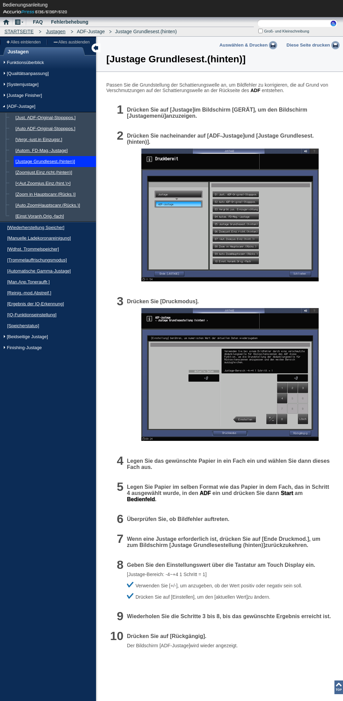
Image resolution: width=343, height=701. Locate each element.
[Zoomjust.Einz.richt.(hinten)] (43, 172)
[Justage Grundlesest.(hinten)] (45, 161)
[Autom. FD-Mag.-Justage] (41, 150)
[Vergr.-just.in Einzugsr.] (38, 139)
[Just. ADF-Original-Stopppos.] (45, 117)
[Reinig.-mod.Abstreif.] (29, 292)
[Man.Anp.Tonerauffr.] (28, 281)
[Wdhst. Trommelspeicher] (33, 249)
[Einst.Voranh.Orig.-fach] (39, 216)
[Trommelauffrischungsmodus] (37, 260)
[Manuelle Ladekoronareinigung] (39, 238)
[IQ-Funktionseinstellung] (32, 314)
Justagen (56, 31)
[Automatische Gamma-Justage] (39, 270)
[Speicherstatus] (23, 325)
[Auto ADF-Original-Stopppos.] (45, 128)
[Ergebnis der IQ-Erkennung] (35, 303)
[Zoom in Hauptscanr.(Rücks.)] (45, 194)
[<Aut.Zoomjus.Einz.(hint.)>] (43, 183)
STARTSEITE (19, 31)
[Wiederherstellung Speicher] (35, 227)
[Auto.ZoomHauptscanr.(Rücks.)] (47, 205)
